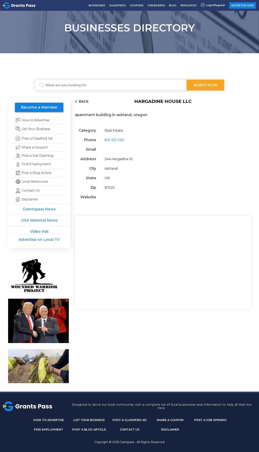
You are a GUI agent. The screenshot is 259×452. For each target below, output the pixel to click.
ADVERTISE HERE (242, 5)
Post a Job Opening (210, 420)
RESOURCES (188, 5)
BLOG (172, 5)
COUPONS (136, 5)
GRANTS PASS (129, 58)
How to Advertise (48, 420)
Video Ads (39, 231)
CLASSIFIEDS (117, 5)
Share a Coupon (170, 420)
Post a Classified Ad (129, 420)
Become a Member (39, 107)
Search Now (205, 85)
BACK (82, 101)
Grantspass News (39, 209)
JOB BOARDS (156, 5)
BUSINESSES (97, 5)
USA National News (39, 220)
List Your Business (89, 420)
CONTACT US (129, 429)
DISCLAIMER (170, 429)
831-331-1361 (114, 140)
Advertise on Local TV (39, 239)
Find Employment (48, 429)
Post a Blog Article (89, 429)
